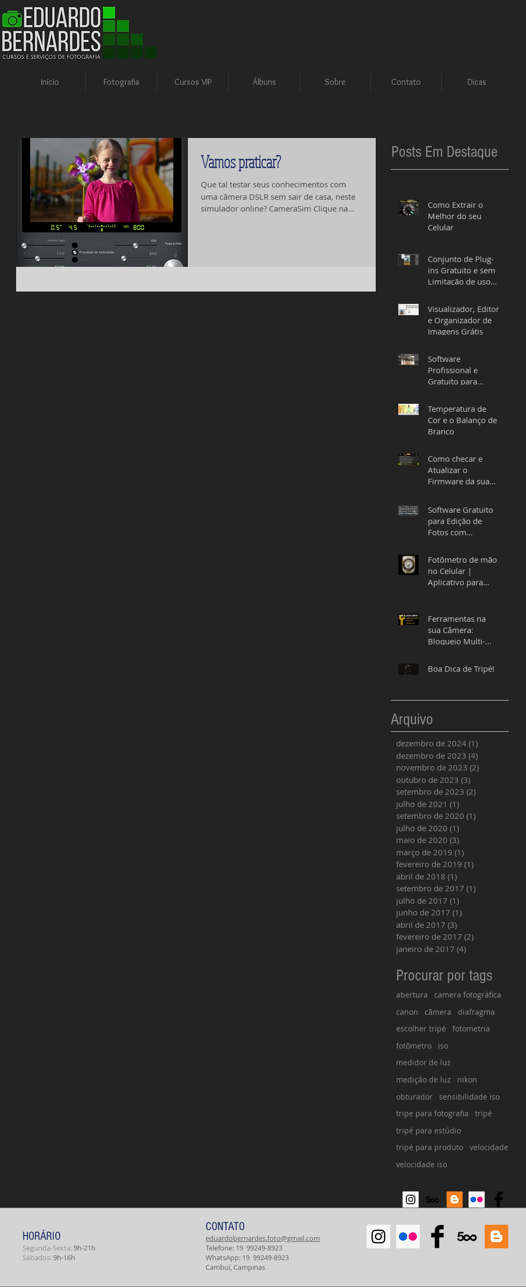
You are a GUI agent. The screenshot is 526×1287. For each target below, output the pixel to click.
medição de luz (423, 1079)
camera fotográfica (467, 995)
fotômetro (414, 1046)
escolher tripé (421, 1028)
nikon (467, 1079)
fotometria (471, 1028)
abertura (412, 995)
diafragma (476, 1012)
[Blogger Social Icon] (455, 1199)
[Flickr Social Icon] (477, 1199)
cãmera (438, 1012)
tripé (483, 1113)
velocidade (489, 1147)
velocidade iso (421, 1164)
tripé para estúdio (428, 1130)
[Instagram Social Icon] (411, 1199)
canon (407, 1012)
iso (443, 1046)
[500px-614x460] (433, 1199)
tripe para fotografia (432, 1113)
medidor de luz (423, 1062)
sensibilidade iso (469, 1097)
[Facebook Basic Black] (499, 1199)
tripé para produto (429, 1147)
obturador (414, 1097)
